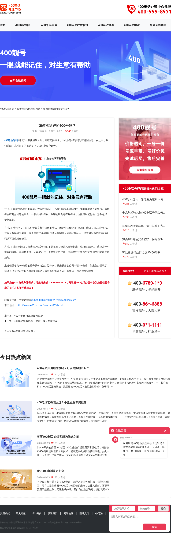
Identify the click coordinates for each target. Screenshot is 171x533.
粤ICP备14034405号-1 (71, 522)
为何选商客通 (158, 25)
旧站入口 (84, 513)
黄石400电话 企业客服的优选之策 (58, 437)
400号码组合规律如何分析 (28, 315)
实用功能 (5, 513)
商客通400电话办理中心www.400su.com (53, 300)
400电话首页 (7, 108)
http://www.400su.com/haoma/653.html (40, 305)
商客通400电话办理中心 (82, 282)
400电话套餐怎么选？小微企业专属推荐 (61, 402)
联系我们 (52, 513)
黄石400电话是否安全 (50, 471)
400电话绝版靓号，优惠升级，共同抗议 (35, 321)
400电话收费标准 (77, 25)
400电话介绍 (23, 25)
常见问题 (21, 513)
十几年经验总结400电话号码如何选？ (145, 212)
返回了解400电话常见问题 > (19, 331)
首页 (3, 25)
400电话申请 (132, 25)
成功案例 (37, 513)
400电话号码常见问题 (28, 108)
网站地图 (68, 513)
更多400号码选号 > (155, 271)
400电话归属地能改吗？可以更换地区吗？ (63, 368)
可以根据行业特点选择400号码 (141, 252)
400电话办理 (106, 25)
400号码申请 (49, 25)
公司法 (99, 513)
